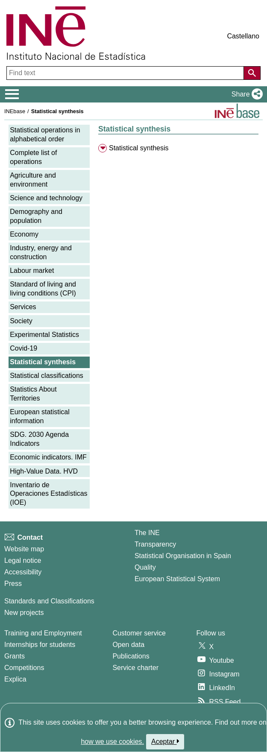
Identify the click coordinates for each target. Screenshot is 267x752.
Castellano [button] (243, 36)
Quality (145, 567)
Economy (24, 234)
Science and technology (46, 198)
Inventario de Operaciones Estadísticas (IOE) (48, 493)
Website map (24, 549)
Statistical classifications (46, 375)
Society (21, 321)
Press (13, 583)
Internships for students (39, 644)
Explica (15, 679)
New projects (24, 612)
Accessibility (22, 572)
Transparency (155, 544)
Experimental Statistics (44, 334)
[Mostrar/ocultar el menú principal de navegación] (12, 94)
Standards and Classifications (49, 601)
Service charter (135, 667)
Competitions (24, 667)
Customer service (138, 633)
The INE (147, 532)
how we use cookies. (112, 741)
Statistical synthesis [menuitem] (139, 148)
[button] (245, 94)
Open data (128, 644)
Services (23, 306)
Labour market (32, 270)
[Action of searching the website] (252, 73)
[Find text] (126, 73)
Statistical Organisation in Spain (183, 555)
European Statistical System (177, 578)
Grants (14, 656)
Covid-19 (23, 348)
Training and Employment (43, 633)
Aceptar (165, 741)
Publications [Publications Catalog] (130, 656)
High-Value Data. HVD (44, 471)
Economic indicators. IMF (48, 457)
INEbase (14, 111)
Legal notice (22, 560)
